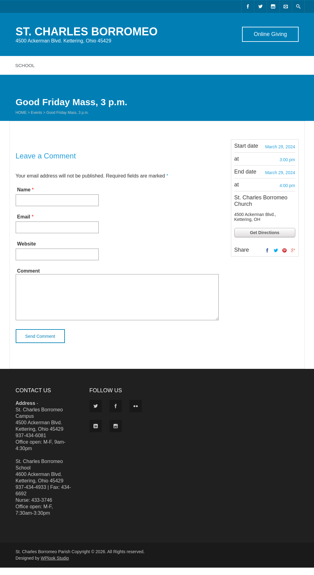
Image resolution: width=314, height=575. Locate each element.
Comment (28, 271)
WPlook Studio (55, 565)
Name (24, 189)
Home (21, 112)
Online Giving (270, 34)
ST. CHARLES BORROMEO (87, 31)
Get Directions (265, 232)
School (25, 65)
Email (23, 216)
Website (26, 243)
